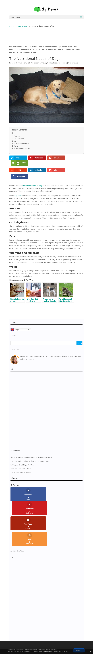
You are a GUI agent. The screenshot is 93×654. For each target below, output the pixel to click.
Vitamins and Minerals (21, 142)
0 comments (73, 61)
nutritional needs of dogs (32, 173)
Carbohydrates (19, 137)
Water (16, 144)
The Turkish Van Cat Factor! (20, 459)
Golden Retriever (22, 24)
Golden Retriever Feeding (56, 61)
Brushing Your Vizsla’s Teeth (20, 456)
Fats (15, 139)
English (16, 316)
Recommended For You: (22, 147)
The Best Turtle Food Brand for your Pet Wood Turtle (29, 448)
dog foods (18, 183)
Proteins (17, 134)
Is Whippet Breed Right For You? (22, 452)
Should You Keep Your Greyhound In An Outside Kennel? (31, 445)
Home (11, 24)
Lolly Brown (16, 61)
